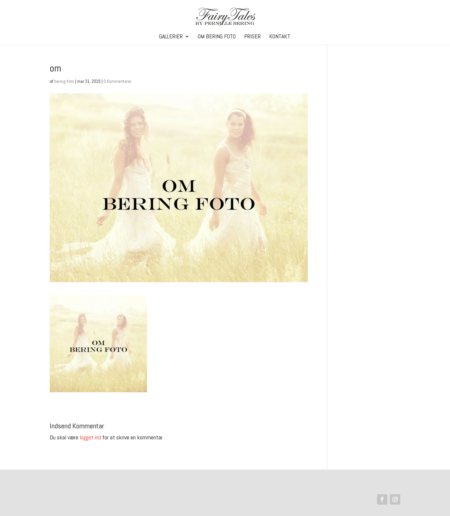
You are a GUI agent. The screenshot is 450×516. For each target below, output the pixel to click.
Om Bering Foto (217, 37)
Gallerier (171, 37)
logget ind (90, 437)
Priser (252, 37)
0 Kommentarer (117, 81)
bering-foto (64, 81)
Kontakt (279, 37)
